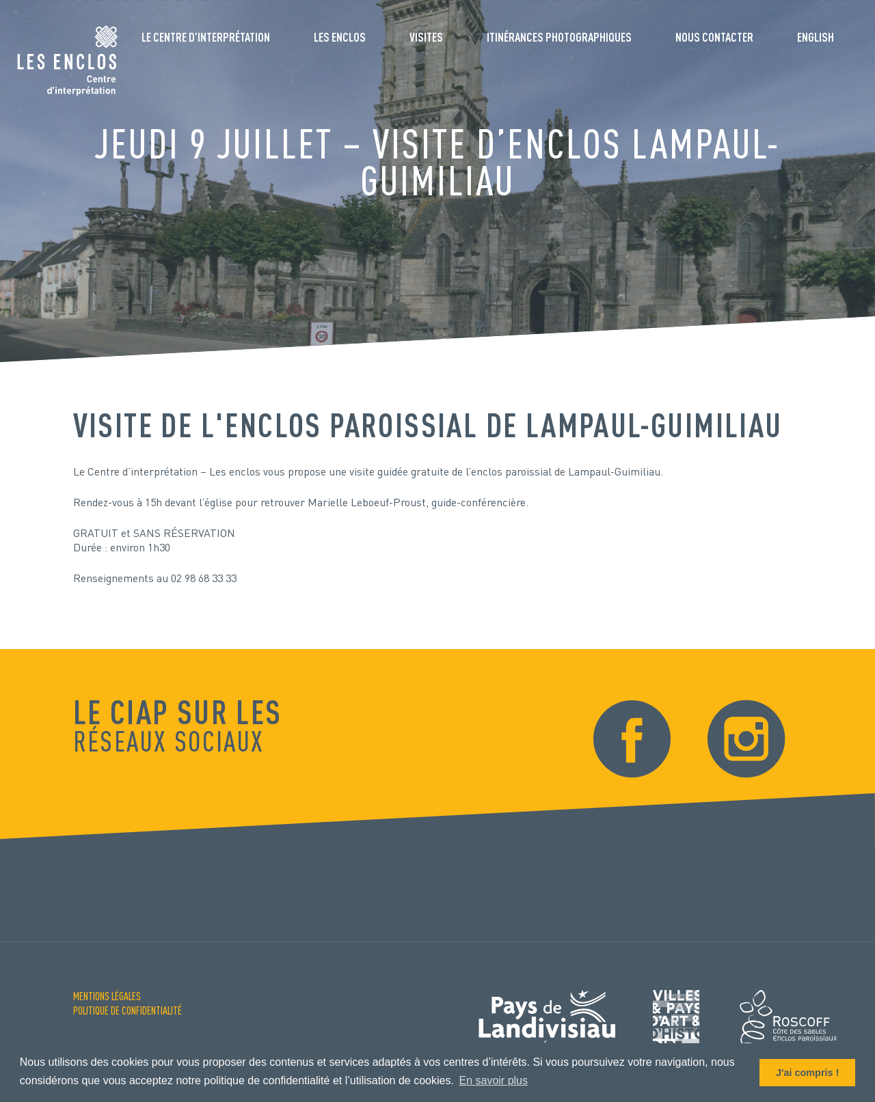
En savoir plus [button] (493, 1080)
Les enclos (340, 37)
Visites (426, 37)
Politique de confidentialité (127, 1010)
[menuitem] (815, 42)
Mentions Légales (107, 996)
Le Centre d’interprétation (206, 37)
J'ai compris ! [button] (807, 1072)
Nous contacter (714, 37)
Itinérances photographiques (559, 37)
